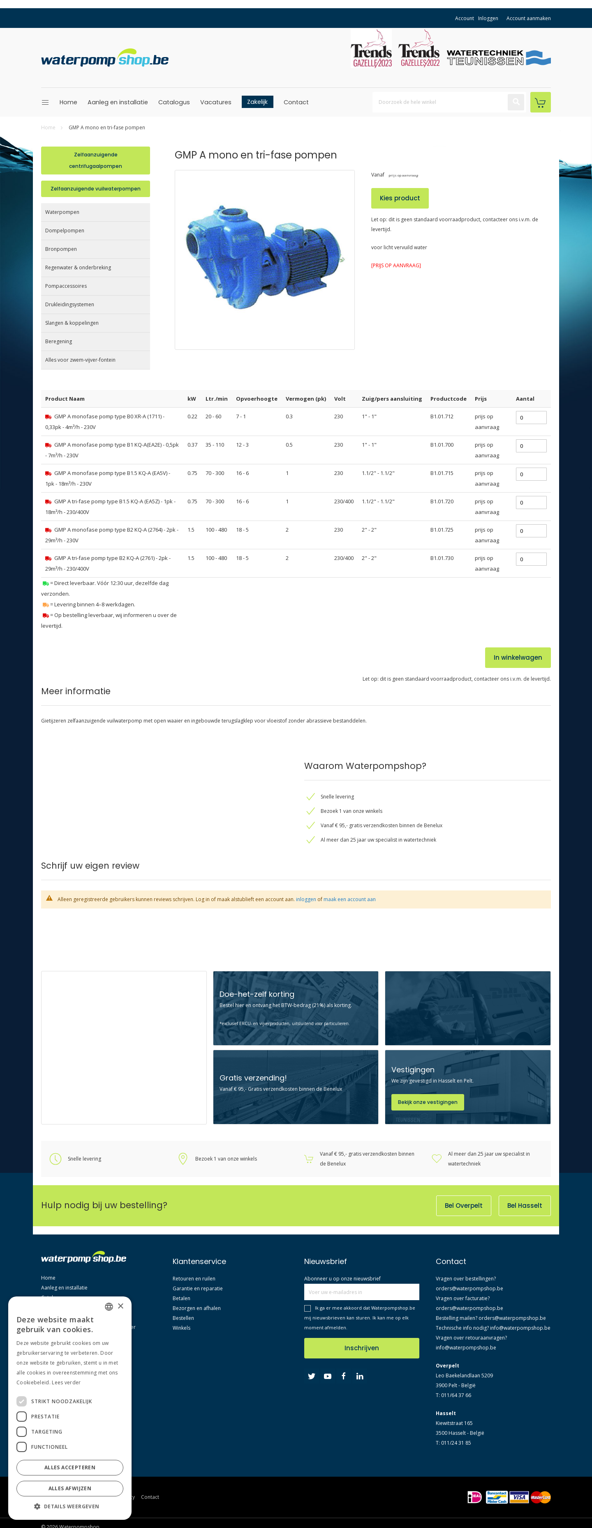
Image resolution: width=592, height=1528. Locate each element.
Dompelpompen (64, 230)
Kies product (400, 198)
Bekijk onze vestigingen (428, 1102)
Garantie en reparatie (198, 1288)
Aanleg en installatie (118, 102)
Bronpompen (61, 248)
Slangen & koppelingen (72, 322)
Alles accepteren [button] (69, 1467)
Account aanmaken (528, 18)
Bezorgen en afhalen (197, 1308)
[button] (69, 1507)
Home (68, 102)
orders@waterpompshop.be (469, 1288)
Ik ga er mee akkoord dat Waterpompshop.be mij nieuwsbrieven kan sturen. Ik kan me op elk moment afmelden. (359, 1318)
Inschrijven (362, 1348)
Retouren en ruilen (194, 1278)
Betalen (181, 1298)
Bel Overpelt (464, 1205)
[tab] (156, 805)
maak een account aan (350, 899)
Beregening (58, 341)
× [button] (120, 1306)
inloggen (306, 899)
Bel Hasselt (524, 1205)
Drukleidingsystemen (69, 304)
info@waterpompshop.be (520, 1327)
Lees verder (66, 1382)
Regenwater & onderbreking (78, 267)
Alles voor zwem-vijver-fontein (80, 359)
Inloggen (488, 18)
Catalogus (174, 102)
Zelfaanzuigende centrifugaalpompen (95, 160)
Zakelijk (257, 102)
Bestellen (183, 1318)
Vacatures (215, 102)
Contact (296, 102)
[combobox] (449, 102)
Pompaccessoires (66, 285)
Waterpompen (62, 212)
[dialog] (70, 1408)
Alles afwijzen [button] (70, 1488)
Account (464, 18)
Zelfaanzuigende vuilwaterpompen (96, 188)
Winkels (181, 1327)
